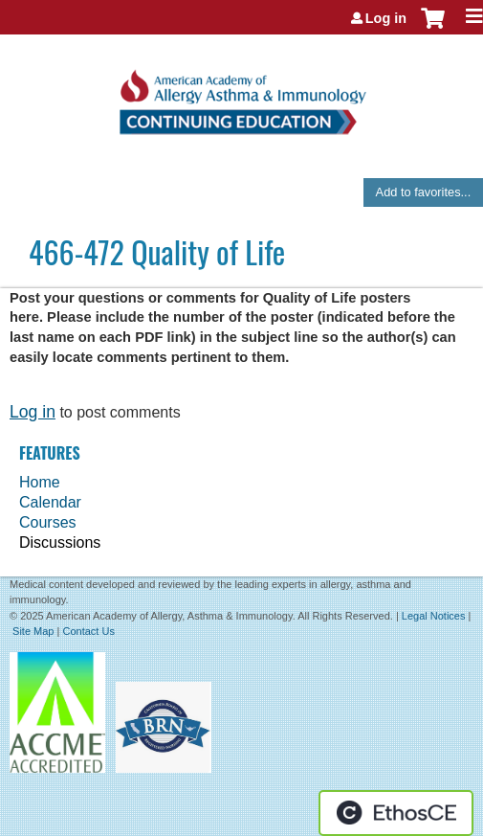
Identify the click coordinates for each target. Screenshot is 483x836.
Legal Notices (434, 615)
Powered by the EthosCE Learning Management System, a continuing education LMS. (395, 813)
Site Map (33, 631)
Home (39, 482)
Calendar (50, 502)
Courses (48, 522)
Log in (385, 18)
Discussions (59, 542)
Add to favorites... (424, 192)
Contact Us (88, 631)
